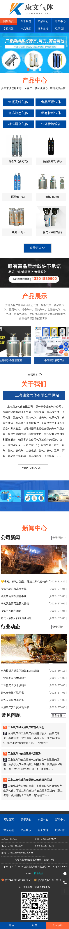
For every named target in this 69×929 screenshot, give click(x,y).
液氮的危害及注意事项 (13, 596)
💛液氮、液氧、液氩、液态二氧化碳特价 (24, 581)
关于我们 (26, 21)
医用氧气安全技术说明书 (15, 707)
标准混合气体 (18, 124)
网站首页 (8, 21)
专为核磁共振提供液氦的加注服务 (20, 670)
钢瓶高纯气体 (18, 102)
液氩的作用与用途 (11, 611)
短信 (34, 925)
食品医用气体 (51, 102)
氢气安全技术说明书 (12, 700)
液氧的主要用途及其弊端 (15, 603)
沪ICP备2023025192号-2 (16, 880)
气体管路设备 (51, 124)
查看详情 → (59, 537)
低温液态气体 (18, 113)
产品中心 (43, 21)
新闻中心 (60, 21)
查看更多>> (37, 248)
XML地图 (27, 887)
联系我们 (60, 28)
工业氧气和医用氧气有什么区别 (26, 727)
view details (31, 467)
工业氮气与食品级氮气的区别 (24, 753)
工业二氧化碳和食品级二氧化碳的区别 (30, 779)
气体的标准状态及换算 (13, 589)
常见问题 (8, 28)
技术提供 (38, 873)
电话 (11, 925)
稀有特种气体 (51, 113)
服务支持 (43, 28)
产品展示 (26, 28)
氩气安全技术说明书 (12, 692)
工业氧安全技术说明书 (13, 678)
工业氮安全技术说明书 (13, 685)
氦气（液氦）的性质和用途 (16, 618)
